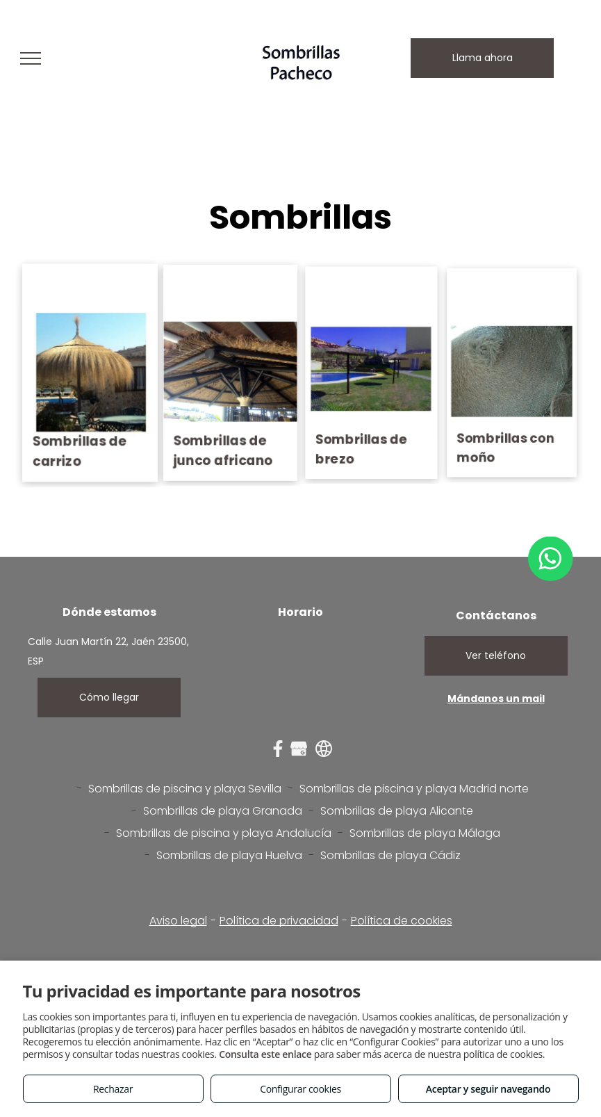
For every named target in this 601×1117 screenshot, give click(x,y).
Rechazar (113, 1088)
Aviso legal (178, 921)
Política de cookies (401, 921)
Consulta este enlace (265, 1054)
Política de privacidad (279, 921)
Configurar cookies (300, 1088)
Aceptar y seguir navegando (488, 1088)
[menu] (31, 58)
